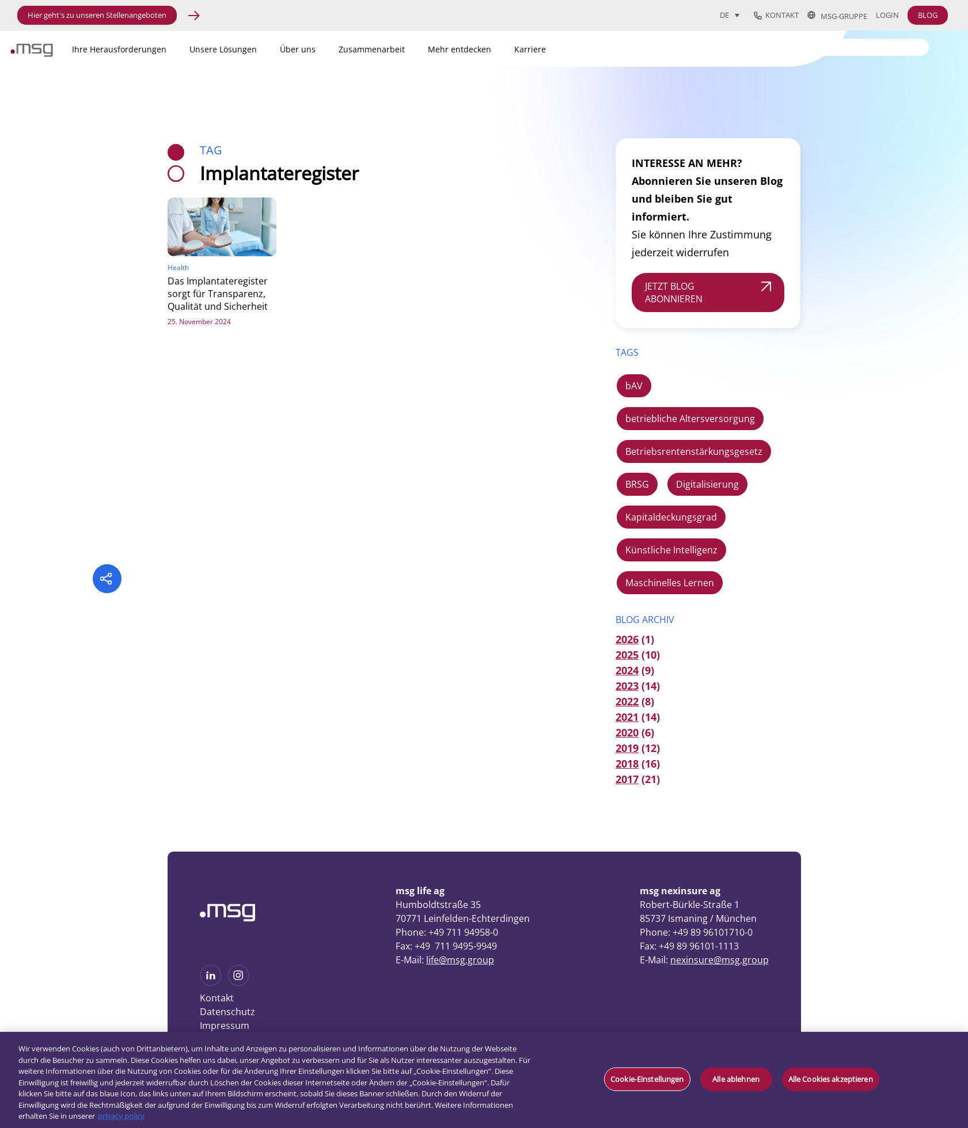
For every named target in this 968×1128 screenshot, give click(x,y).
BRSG (637, 484)
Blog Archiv (645, 619)
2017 (627, 779)
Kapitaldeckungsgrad (671, 517)
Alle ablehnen (736, 1078)
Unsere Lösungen (223, 49)
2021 (627, 717)
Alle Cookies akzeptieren (830, 1078)
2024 (627, 670)
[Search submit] (920, 46)
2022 (627, 701)
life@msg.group (460, 960)
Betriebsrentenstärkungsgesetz (693, 451)
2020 (627, 732)
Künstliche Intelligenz (671, 550)
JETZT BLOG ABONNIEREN (674, 292)
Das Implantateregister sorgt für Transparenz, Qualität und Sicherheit (218, 294)
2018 (627, 763)
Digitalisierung (707, 484)
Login (887, 15)
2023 (627, 686)
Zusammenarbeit (372, 49)
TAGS (627, 352)
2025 (627, 655)
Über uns (298, 49)
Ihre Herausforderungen (119, 49)
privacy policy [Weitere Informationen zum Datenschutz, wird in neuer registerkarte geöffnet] (121, 1116)
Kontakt (776, 16)
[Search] (857, 47)
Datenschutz (227, 1011)
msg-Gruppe (837, 15)
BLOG (927, 15)
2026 (627, 639)
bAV (634, 385)
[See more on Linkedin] (211, 982)
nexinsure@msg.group (719, 960)
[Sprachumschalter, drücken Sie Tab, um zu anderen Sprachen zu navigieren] (729, 15)
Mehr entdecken (459, 49)
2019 (627, 748)
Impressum (224, 1025)
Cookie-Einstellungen (647, 1078)
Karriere (530, 49)
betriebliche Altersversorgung (690, 418)
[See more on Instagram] (238, 982)
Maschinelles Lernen (669, 582)
